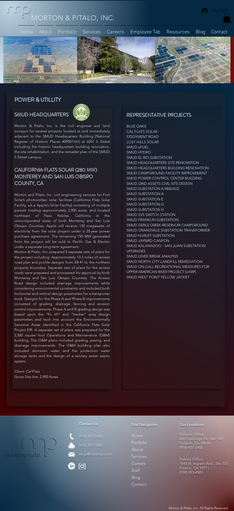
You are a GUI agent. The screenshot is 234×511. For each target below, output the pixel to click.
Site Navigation (144, 424)
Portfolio (139, 442)
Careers (138, 463)
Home (137, 435)
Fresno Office (191, 459)
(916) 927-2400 (90, 436)
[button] (67, 30)
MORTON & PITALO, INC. (73, 18)
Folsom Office (191, 434)
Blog (135, 477)
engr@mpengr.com (95, 454)
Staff (135, 470)
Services (138, 456)
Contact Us (88, 424)
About (137, 449)
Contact (138, 484)
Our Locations (191, 424)
